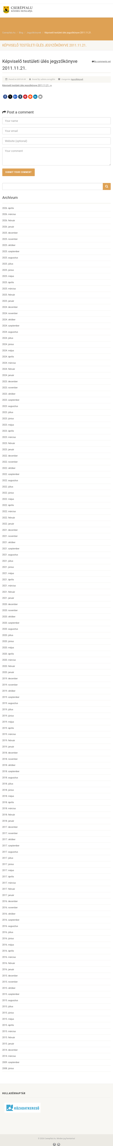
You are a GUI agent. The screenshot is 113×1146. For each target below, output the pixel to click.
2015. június (8, 1013)
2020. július (7, 635)
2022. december (10, 456)
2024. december (10, 307)
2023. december (10, 381)
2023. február (8, 443)
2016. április (8, 951)
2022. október (8, 468)
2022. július (7, 486)
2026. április (8, 208)
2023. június (8, 418)
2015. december (10, 975)
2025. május (8, 276)
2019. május (8, 722)
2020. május (8, 647)
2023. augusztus (10, 406)
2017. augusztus (10, 852)
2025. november (10, 239)
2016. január (8, 969)
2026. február (8, 220)
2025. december (10, 233)
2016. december (10, 901)
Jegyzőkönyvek (77, 79)
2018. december (10, 753)
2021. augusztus (10, 554)
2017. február (8, 889)
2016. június (8, 938)
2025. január (8, 301)
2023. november (10, 387)
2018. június (8, 790)
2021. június (8, 567)
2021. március (9, 585)
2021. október (8, 542)
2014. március (9, 1056)
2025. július (7, 264)
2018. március (9, 808)
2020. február (8, 666)
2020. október (8, 616)
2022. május (8, 499)
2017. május (8, 870)
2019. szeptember (10, 697)
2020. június (8, 641)
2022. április (8, 505)
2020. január (8, 672)
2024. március (9, 363)
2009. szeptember (10, 1062)
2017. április (8, 876)
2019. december (10, 678)
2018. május (8, 796)
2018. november (10, 759)
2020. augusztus (10, 629)
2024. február (8, 369)
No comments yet (101, 61)
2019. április (8, 728)
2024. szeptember (10, 325)
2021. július (7, 561)
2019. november (10, 685)
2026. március (9, 214)
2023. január (8, 449)
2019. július (7, 709)
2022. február (8, 517)
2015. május (8, 1019)
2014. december (10, 1050)
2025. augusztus (10, 257)
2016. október (8, 914)
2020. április (8, 654)
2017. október (8, 839)
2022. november (10, 462)
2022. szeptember (10, 474)
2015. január (8, 1043)
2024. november (10, 313)
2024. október (8, 319)
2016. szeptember (10, 920)
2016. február (8, 963)
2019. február (8, 740)
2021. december (10, 530)
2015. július (7, 1006)
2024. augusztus (10, 332)
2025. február (8, 295)
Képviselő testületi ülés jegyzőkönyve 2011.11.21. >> (27, 85)
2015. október (8, 988)
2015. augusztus (10, 1000)
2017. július (7, 858)
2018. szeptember (10, 771)
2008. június (8, 1068)
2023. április (8, 431)
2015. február (8, 1037)
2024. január (8, 375)
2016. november (10, 907)
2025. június (8, 270)
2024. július (7, 338)
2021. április (8, 579)
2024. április (8, 356)
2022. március (9, 511)
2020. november (10, 610)
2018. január (8, 821)
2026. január (8, 227)
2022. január (8, 524)
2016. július (7, 932)
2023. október (8, 394)
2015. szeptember (10, 994)
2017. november (10, 833)
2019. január (8, 746)
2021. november (10, 536)
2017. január (8, 895)
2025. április (8, 282)
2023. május (8, 425)
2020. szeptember (10, 623)
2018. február (8, 814)
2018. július (7, 784)
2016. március (9, 957)
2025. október (8, 245)
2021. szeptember (10, 548)
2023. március (9, 437)
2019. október (8, 691)
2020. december (10, 604)
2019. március (9, 734)
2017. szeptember (10, 845)
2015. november (10, 982)
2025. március (9, 288)
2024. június (8, 344)
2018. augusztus (10, 777)
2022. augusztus (10, 480)
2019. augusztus (10, 703)
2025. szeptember (10, 251)
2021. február (8, 592)
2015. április (8, 1025)
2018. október (8, 765)
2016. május (8, 945)
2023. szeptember (10, 400)
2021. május (8, 573)
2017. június (8, 864)
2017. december (10, 827)
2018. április (8, 802)
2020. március (9, 660)
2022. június (8, 493)
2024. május (8, 350)
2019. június (8, 715)
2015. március (9, 1031)
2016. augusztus (10, 926)
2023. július (7, 412)
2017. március (9, 883)
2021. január (8, 598)
